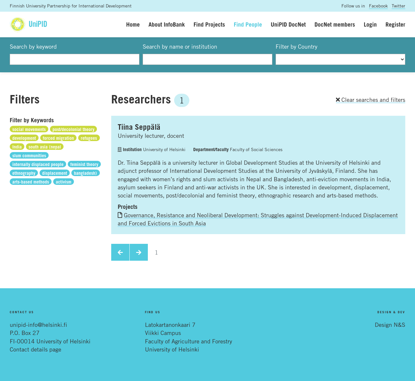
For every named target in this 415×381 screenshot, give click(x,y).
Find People (248, 24)
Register (395, 24)
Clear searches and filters (370, 99)
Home (133, 24)
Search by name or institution (180, 46)
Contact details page (35, 349)
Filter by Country (296, 46)
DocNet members (334, 24)
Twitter (398, 5)
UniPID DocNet (288, 24)
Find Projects (209, 24)
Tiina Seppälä (139, 126)
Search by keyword (33, 46)
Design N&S (390, 324)
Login (370, 24)
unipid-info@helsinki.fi (38, 324)
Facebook (378, 5)
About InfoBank (166, 24)
